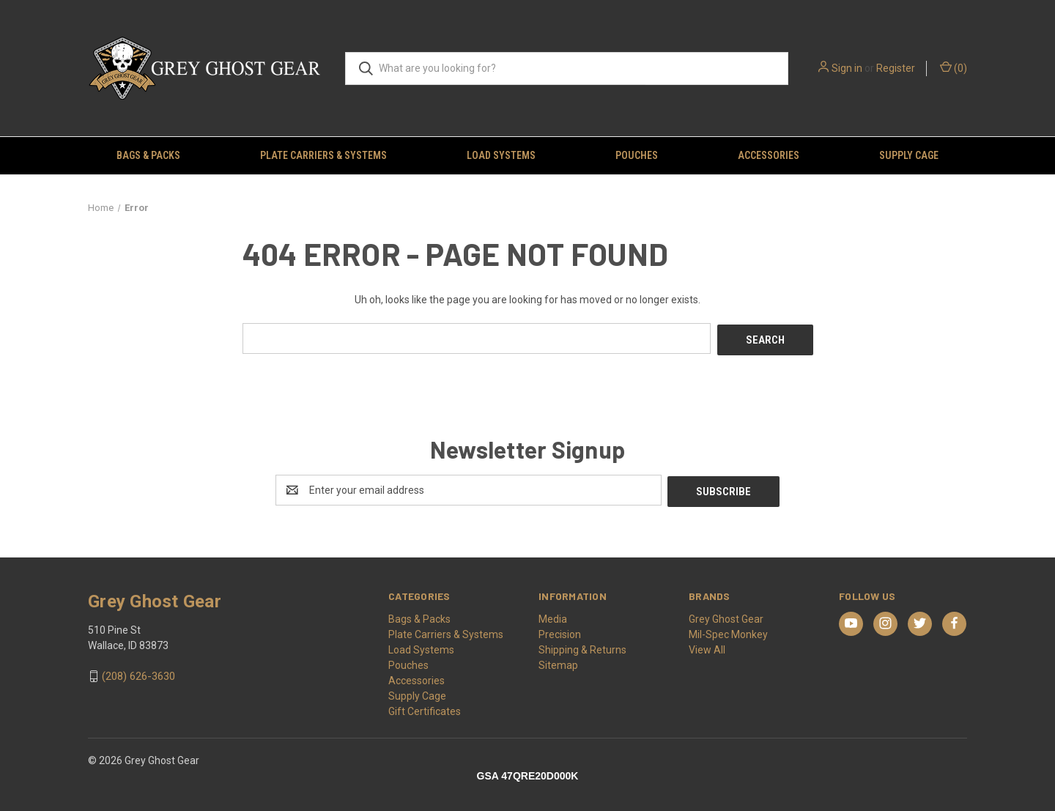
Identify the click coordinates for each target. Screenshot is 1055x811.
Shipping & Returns (582, 646)
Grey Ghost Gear (726, 615)
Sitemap (558, 661)
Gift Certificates (424, 708)
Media (552, 615)
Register (895, 68)
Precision (559, 631)
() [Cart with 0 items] (953, 67)
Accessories (768, 155)
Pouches (636, 155)
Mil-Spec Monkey (728, 631)
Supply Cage (909, 155)
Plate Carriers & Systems (323, 155)
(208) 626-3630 (138, 673)
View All (707, 646)
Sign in (847, 68)
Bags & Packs (148, 155)
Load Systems (501, 155)
